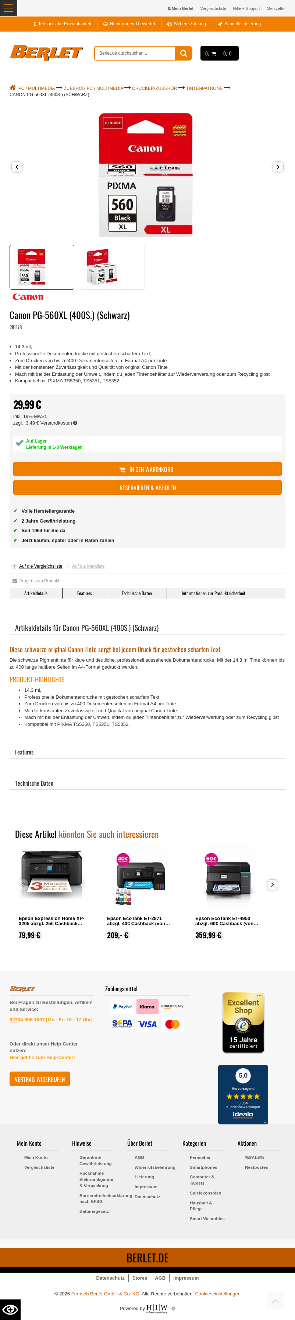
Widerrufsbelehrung (152, 1167)
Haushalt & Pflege (201, 1205)
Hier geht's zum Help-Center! (42, 1057)
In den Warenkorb (147, 469)
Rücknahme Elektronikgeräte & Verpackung (96, 1179)
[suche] (134, 53)
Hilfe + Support (246, 8)
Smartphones (203, 1167)
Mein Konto (36, 1157)
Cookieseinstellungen (218, 1294)
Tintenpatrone (204, 88)
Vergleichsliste (213, 8)
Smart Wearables (207, 1218)
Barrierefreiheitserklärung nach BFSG (96, 1198)
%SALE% (254, 1157)
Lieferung (144, 1176)
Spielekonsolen (205, 1192)
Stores (139, 1278)
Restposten (257, 1167)
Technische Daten (137, 593)
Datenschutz (147, 1196)
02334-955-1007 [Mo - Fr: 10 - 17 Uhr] (51, 1019)
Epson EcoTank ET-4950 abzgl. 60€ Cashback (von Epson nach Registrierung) (225, 923)
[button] (16, 166)
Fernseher (200, 1157)
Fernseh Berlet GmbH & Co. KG (105, 1294)
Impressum (146, 1186)
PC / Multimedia (36, 88)
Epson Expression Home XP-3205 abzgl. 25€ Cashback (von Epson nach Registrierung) (51, 926)
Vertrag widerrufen (40, 1079)
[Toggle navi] (8, 8)
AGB (139, 1157)
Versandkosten (59, 423)
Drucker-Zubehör (154, 88)
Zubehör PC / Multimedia (93, 88)
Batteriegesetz (94, 1211)
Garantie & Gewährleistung (95, 1160)
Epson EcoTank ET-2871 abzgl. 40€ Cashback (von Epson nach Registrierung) (137, 923)
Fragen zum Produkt (36, 580)
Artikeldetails (35, 593)
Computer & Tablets (202, 1179)
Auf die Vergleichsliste (37, 566)
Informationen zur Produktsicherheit (213, 593)
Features (84, 593)
